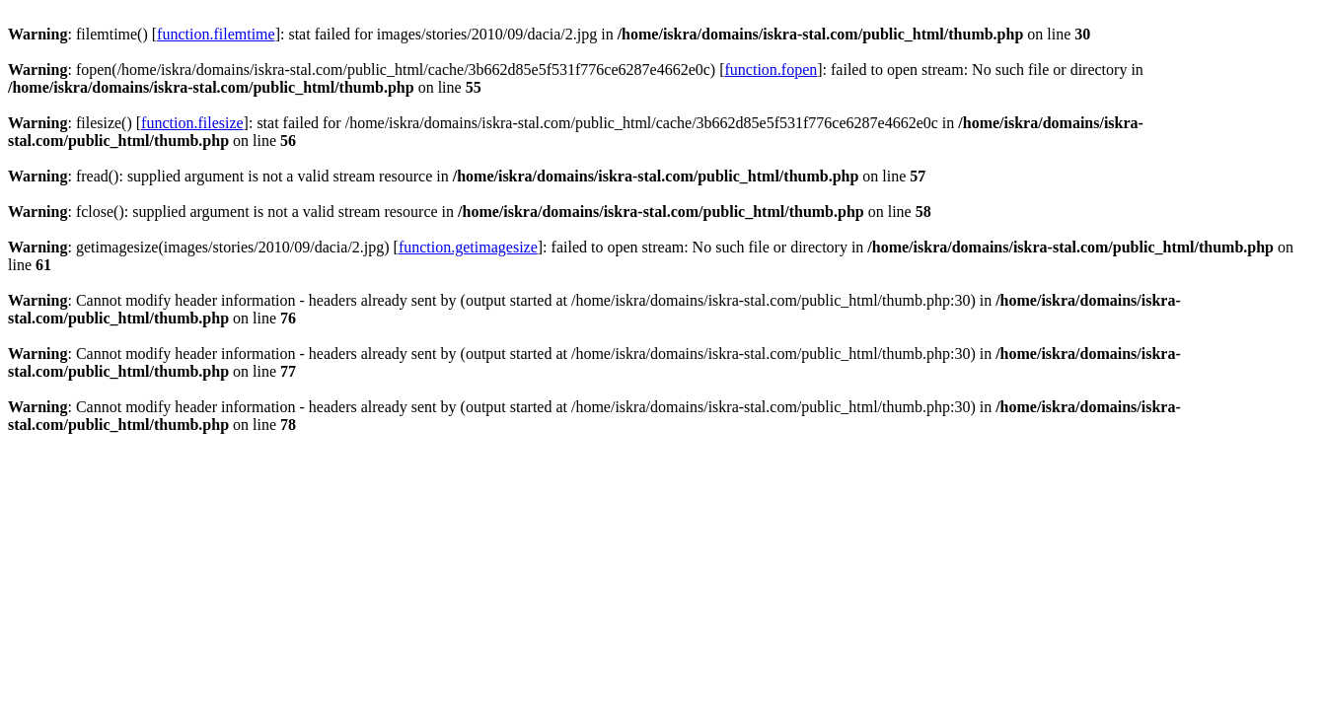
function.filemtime (216, 34)
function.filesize (192, 122)
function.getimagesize (468, 247)
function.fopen (771, 69)
